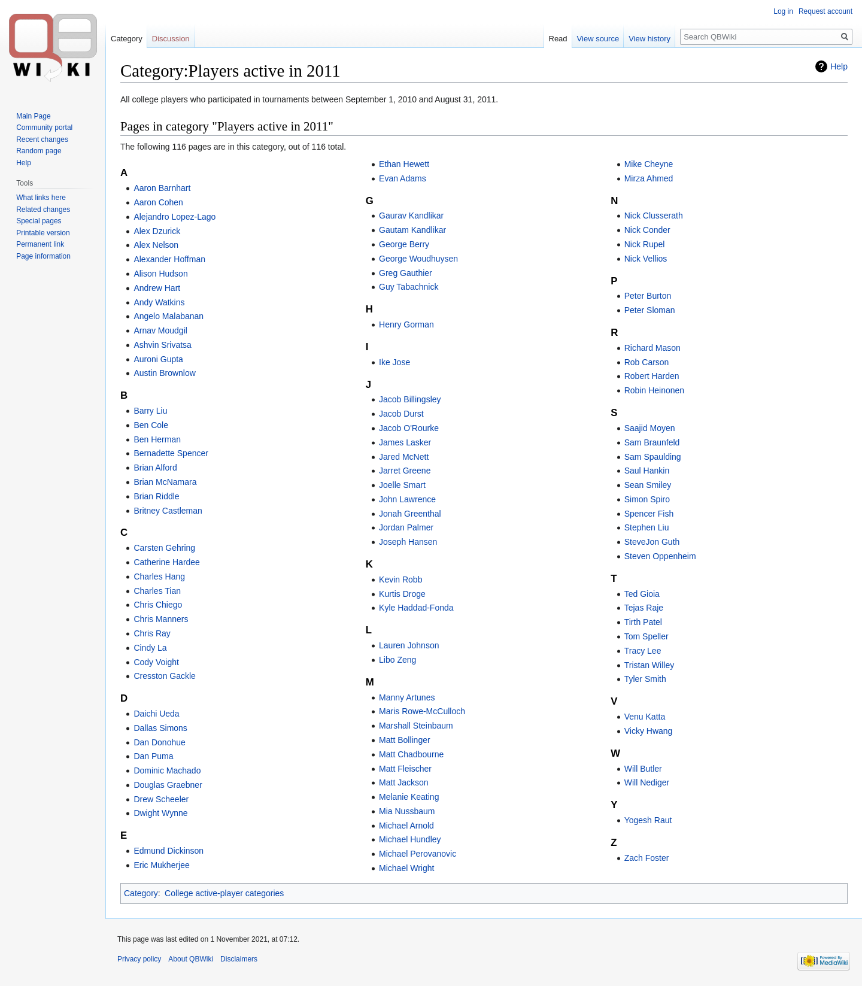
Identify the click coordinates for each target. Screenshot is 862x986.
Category (141, 893)
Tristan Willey (649, 665)
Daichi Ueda (156, 713)
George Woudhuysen (418, 258)
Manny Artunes (407, 697)
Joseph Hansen (408, 542)
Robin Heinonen (654, 390)
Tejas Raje (643, 607)
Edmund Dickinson (168, 850)
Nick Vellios (645, 258)
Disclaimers (238, 959)
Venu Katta (645, 716)
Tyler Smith (645, 679)
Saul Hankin (647, 470)
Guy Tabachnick (408, 287)
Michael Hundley (410, 839)
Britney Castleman (167, 510)
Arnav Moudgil (160, 330)
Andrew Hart (156, 288)
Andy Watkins (158, 302)
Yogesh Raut (648, 820)
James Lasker (405, 442)
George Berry (404, 244)
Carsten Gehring (164, 548)
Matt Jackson (403, 782)
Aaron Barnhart (161, 188)
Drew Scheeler (161, 799)
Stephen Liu (646, 527)
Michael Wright (406, 868)
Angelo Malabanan (168, 316)
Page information (43, 256)
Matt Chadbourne (411, 754)
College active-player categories (224, 893)
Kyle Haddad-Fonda (416, 607)
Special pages (38, 221)
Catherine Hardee (166, 562)
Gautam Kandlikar (412, 230)
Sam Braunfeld (652, 442)
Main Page (33, 116)
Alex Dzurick (156, 231)
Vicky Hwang (648, 731)
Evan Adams (402, 178)
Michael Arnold (406, 825)
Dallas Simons (160, 728)
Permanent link (40, 244)
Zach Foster (646, 858)
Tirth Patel (643, 622)
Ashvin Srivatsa (162, 345)
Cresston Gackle (164, 676)
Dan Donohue (159, 742)
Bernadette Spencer (170, 453)
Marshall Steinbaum (416, 725)
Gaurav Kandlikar (411, 215)
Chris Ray (151, 633)
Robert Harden (651, 376)
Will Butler (643, 768)
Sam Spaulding (652, 457)
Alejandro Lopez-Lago (174, 217)
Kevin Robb (400, 579)
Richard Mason (652, 348)
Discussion (171, 38)
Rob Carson (646, 362)
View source (598, 38)
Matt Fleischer (405, 768)
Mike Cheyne (648, 164)
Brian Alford (155, 467)
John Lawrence (407, 499)
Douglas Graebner (167, 785)
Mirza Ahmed (648, 178)
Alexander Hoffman (169, 259)
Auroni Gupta (158, 359)
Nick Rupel (644, 244)
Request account (825, 11)
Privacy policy (139, 959)
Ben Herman (157, 439)
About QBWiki (190, 959)
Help (839, 66)
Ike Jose (394, 362)
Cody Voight (156, 662)
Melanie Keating (409, 797)
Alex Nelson (155, 245)
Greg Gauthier (405, 273)
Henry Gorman (406, 324)
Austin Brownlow (164, 373)
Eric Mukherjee (161, 865)
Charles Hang (159, 576)
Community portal (44, 127)
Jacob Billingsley (410, 399)
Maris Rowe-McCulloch (422, 711)
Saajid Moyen (649, 428)
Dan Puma (153, 756)
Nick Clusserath (653, 215)
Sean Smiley (648, 485)
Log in (783, 11)
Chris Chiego (157, 604)
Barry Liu (150, 410)
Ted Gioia (642, 594)
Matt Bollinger (404, 740)
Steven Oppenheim (660, 556)
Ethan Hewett (404, 164)
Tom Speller (646, 636)
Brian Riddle (156, 496)
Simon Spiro (647, 499)
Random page (38, 151)
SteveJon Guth (652, 542)
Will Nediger (646, 782)
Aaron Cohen (158, 202)
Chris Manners (160, 619)
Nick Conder (647, 230)
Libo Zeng (397, 660)
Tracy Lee (642, 651)
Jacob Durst (401, 413)
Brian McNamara (164, 482)
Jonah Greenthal (410, 513)
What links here (41, 197)
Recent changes (42, 139)
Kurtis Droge (402, 594)
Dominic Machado (167, 770)
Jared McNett (404, 457)
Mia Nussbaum (407, 811)
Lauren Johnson (409, 645)
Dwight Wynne (160, 813)
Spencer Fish (648, 513)
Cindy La (149, 648)
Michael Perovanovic (417, 853)
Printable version (42, 233)
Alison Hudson (160, 273)
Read (558, 38)
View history (649, 38)
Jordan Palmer (406, 527)
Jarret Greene (404, 470)
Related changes (43, 209)
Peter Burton (648, 296)
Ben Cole (150, 425)
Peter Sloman (649, 310)
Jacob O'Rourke (409, 428)
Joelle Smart (402, 485)
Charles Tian (157, 591)
